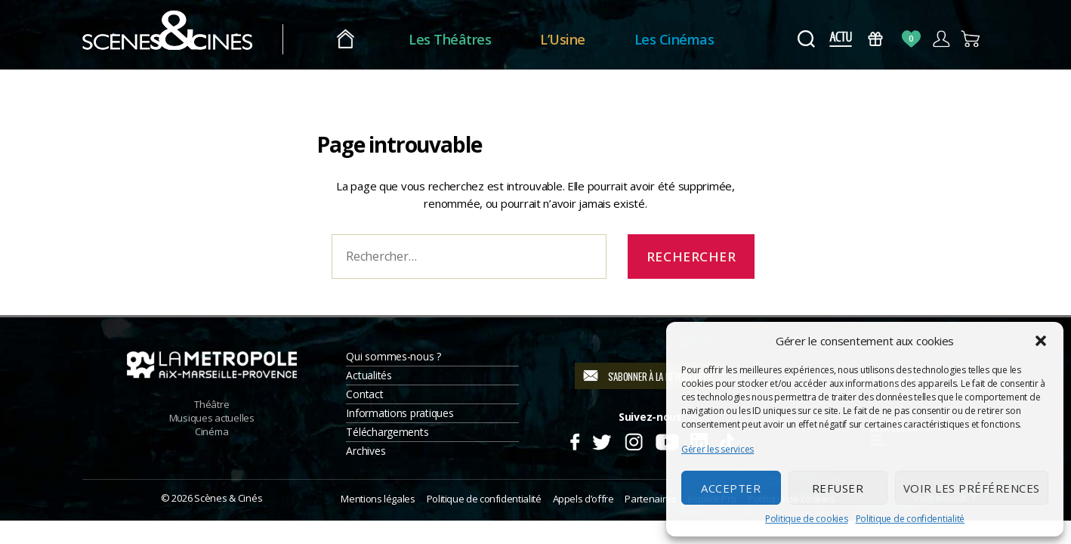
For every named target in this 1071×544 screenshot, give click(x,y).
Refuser (838, 488)
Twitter (601, 439)
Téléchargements (387, 432)
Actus (840, 38)
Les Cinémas (674, 39)
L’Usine (562, 39)
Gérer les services (717, 449)
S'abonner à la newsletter (659, 376)
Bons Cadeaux (876, 38)
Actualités (368, 375)
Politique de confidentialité (910, 518)
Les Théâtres (450, 39)
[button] (1040, 340)
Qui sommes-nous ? (393, 356)
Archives (365, 451)
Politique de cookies (806, 518)
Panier (971, 38)
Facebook (574, 439)
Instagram (634, 439)
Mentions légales (378, 498)
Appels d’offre (583, 498)
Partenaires (650, 498)
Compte (940, 38)
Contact (364, 394)
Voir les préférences (971, 488)
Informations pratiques (399, 413)
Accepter (731, 488)
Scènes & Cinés (228, 498)
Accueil (346, 40)
